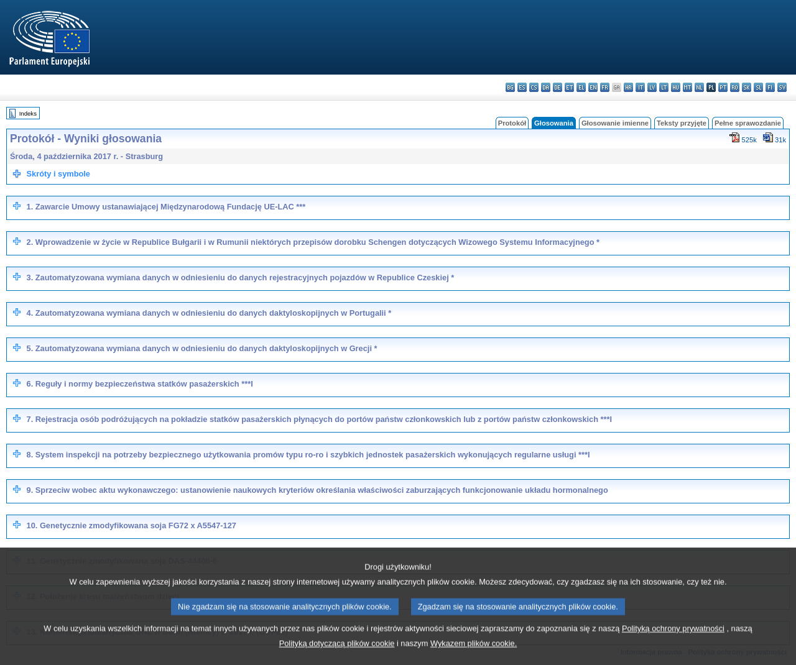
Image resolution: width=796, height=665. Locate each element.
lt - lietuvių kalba (664, 87)
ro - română (734, 87)
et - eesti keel (569, 87)
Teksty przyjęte (681, 123)
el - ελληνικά (581, 87)
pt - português (723, 87)
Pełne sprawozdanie (748, 123)
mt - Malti (687, 87)
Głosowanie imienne (615, 123)
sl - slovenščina (758, 87)
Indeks (28, 113)
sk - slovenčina (746, 87)
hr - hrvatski (628, 87)
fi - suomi (770, 87)
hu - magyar (675, 87)
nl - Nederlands (699, 87)
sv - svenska (782, 87)
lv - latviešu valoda (652, 87)
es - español (522, 87)
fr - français (604, 87)
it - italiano (640, 87)
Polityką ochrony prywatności (673, 643)
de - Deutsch (557, 87)
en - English (593, 87)
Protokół (512, 123)
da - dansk (545, 87)
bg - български (510, 87)
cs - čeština (534, 87)
